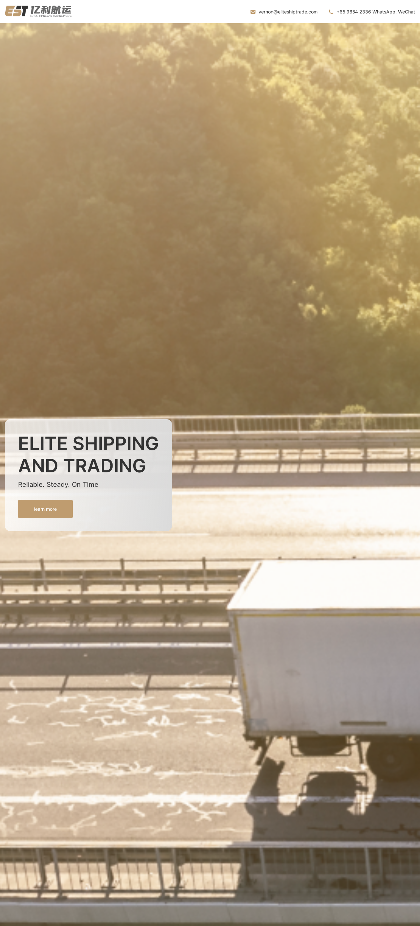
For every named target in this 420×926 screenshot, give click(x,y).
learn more (45, 509)
